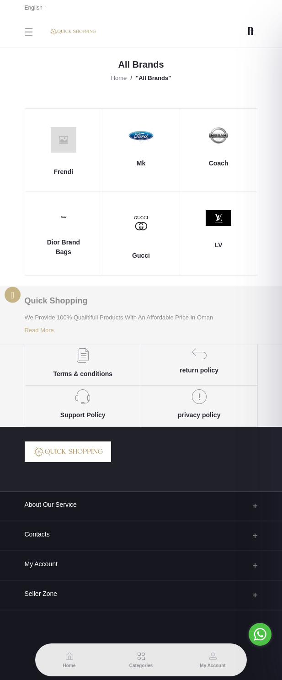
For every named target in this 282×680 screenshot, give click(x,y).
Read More (39, 330)
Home (119, 77)
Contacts (37, 534)
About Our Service (51, 504)
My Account (41, 564)
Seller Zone (41, 593)
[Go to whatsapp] (260, 634)
